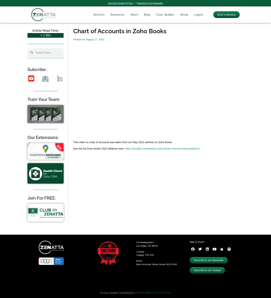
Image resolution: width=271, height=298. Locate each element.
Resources (117, 14)
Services (99, 14)
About (184, 14)
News (134, 14)
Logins (198, 14)
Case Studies (165, 14)
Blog (147, 14)
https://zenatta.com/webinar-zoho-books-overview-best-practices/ (162, 148)
